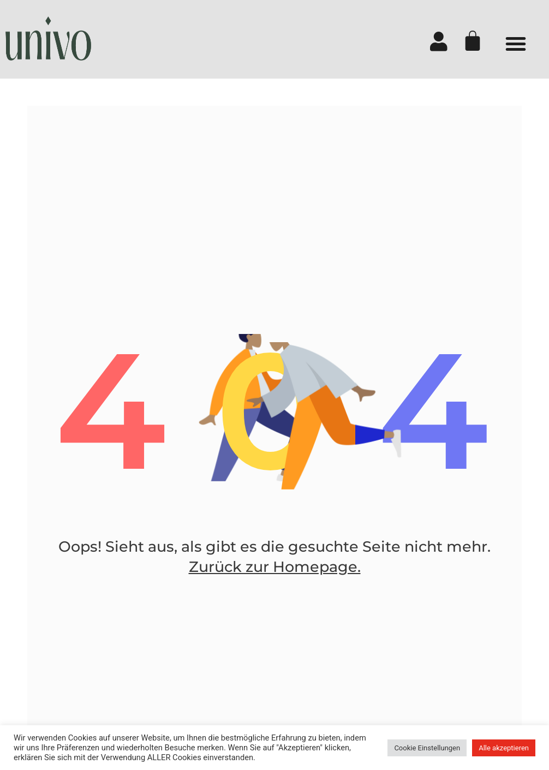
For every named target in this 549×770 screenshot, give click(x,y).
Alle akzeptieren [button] (504, 748)
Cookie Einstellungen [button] (427, 748)
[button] (515, 43)
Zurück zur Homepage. (275, 567)
